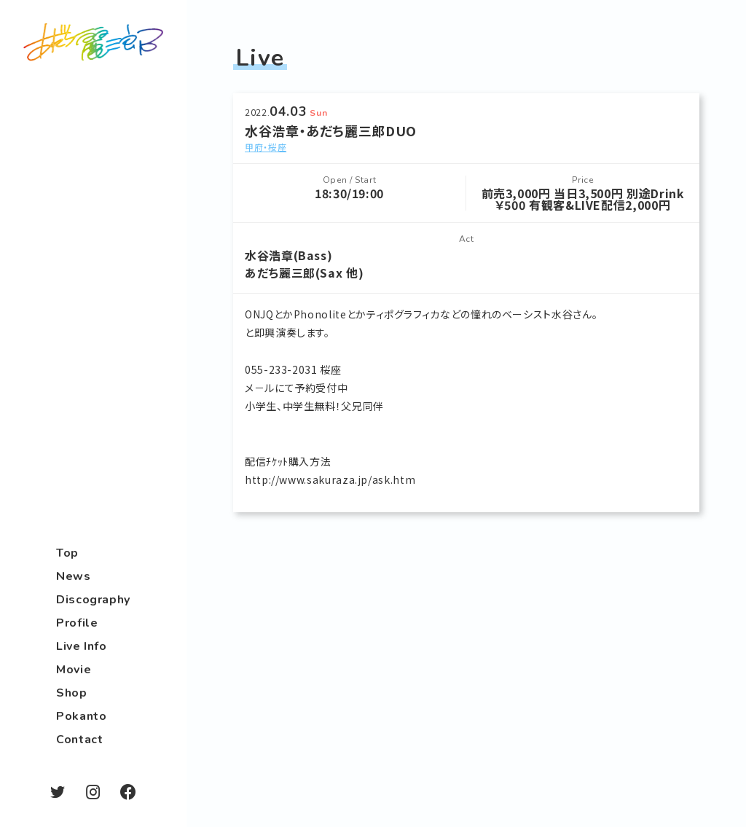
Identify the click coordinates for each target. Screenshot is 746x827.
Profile (77, 623)
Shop (71, 693)
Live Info (81, 646)
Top (67, 553)
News (73, 576)
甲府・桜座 (265, 147)
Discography (93, 599)
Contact (79, 739)
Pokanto (81, 716)
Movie (73, 669)
